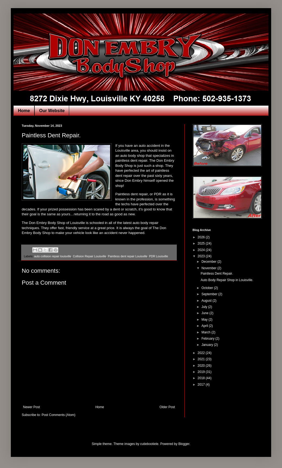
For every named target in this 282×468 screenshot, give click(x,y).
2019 (202, 372)
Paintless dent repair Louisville (128, 256)
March (206, 332)
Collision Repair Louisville (89, 256)
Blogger (184, 444)
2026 (202, 237)
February (208, 338)
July (204, 307)
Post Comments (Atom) (58, 415)
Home (24, 110)
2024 (202, 250)
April (205, 326)
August (207, 301)
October (207, 288)
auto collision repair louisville (52, 256)
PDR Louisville (158, 256)
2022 (202, 353)
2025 (202, 243)
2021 (202, 359)
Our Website (52, 110)
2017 (202, 384)
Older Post (167, 407)
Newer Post (31, 407)
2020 (202, 366)
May (205, 319)
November (209, 268)
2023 (202, 256)
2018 (202, 378)
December (209, 262)
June (205, 313)
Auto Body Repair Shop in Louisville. (227, 280)
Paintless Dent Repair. (217, 273)
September (209, 294)
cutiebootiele (149, 444)
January (207, 345)
